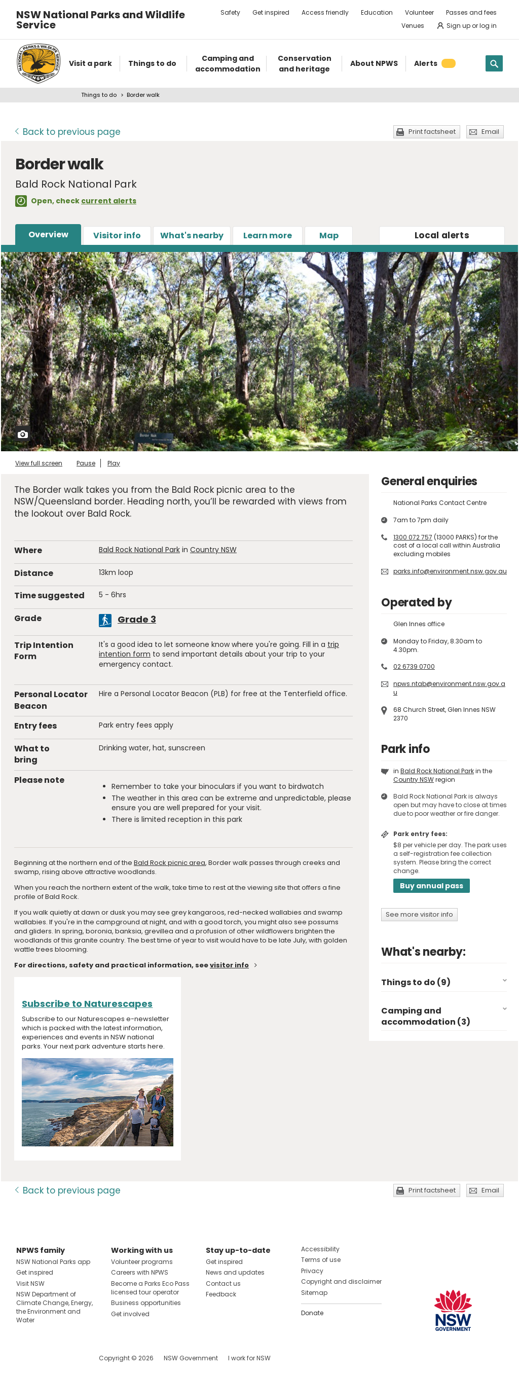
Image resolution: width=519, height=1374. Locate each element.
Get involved (130, 1314)
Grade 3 (137, 619)
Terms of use (321, 1259)
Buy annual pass (431, 886)
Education (377, 12)
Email (490, 131)
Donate (312, 1313)
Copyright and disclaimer (341, 1281)
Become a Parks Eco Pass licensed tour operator (150, 1287)
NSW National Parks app (53, 1261)
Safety (230, 12)
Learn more (267, 235)
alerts (442, 235)
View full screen (38, 463)
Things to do (99, 95)
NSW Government (191, 1358)
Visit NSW (30, 1283)
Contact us (223, 1283)
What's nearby (192, 235)
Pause (86, 463)
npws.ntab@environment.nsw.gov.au (449, 688)
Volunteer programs (142, 1261)
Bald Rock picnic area (169, 862)
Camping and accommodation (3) (425, 1016)
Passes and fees (471, 12)
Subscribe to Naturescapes (87, 1003)
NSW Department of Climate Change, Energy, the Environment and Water (54, 1307)
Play (113, 463)
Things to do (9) (416, 982)
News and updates (235, 1272)
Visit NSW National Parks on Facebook (25, 1358)
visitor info (229, 965)
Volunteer (419, 12)
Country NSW (213, 550)
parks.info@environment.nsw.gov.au (450, 571)
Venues (412, 25)
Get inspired (270, 12)
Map (329, 235)
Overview (48, 234)
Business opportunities (146, 1302)
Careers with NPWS (139, 1272)
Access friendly (325, 12)
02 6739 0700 (414, 666)
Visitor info (117, 235)
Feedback (221, 1294)
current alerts (108, 201)
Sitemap (314, 1292)
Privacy (312, 1271)
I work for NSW (249, 1358)
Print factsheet (432, 131)
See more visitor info (419, 914)
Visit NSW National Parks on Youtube (69, 1358)
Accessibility (320, 1249)
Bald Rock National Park (139, 550)
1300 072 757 (412, 537)
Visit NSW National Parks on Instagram (47, 1358)
